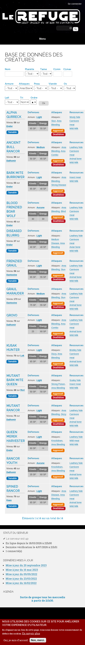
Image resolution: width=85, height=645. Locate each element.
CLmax (67, 69)
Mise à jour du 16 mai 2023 (22, 569)
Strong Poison (58, 384)
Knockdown (56, 441)
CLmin (56, 69)
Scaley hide (75, 380)
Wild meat (74, 441)
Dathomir (11, 161)
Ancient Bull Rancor (13, 147)
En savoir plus (31, 634)
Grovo (11, 315)
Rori (22, 390)
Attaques (24, 83)
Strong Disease (58, 185)
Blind (63, 211)
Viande (53, 83)
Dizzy (53, 354)
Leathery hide (76, 147)
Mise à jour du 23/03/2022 (21, 578)
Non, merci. (38, 641)
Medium (41, 147)
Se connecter (75, 4)
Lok (22, 356)
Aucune (40, 207)
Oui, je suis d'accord (15, 641)
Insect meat (75, 177)
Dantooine (11, 275)
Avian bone (75, 247)
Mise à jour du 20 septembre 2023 (26, 565)
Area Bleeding (58, 388)
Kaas (9, 500)
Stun (53, 121)
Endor (9, 126)
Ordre (34, 97)
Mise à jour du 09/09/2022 (21, 574)
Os (65, 83)
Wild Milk (74, 128)
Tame (43, 69)
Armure (9, 83)
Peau (37, 83)
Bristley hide (75, 350)
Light (39, 117)
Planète (29, 69)
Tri (21, 97)
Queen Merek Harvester (15, 436)
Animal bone (76, 159)
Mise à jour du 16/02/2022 (21, 583)
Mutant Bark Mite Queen (14, 380)
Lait (7, 97)
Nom (7, 69)
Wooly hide (75, 117)
